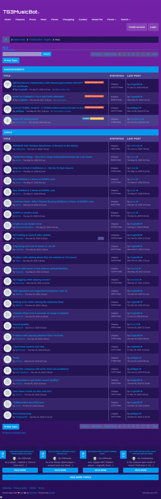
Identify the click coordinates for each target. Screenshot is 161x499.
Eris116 (19, 316)
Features (20, 19)
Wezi (18, 260)
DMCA (32, 488)
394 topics (96, 54)
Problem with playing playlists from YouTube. (38, 335)
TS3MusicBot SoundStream (28, 402)
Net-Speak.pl (22, 372)
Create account (137, 27)
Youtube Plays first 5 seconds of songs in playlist (41, 313)
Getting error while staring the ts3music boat (38, 302)
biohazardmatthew (25, 227)
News (44, 19)
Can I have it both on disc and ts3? (32, 391)
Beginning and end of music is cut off (34, 246)
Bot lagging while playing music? (31, 279)
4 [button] (133, 54)
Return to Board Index (14, 433)
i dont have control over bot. (29, 346)
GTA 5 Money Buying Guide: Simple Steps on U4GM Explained (142, 452)
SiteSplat (33, 493)
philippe (20, 111)
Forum (54, 19)
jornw (18, 160)
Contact (83, 19)
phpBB (52, 493)
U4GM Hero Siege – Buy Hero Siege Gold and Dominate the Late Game (52, 156)
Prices (32, 19)
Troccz (19, 383)
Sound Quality (21, 324)
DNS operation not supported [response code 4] (40, 290)
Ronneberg (21, 122)
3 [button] (128, 54)
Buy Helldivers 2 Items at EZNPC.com (34, 179)
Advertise (6, 488)
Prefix (16, 357)
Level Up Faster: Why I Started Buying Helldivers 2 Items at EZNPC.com (53, 201)
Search (126, 19)
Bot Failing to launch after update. (32, 235)
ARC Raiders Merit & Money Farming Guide (102, 452)
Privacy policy (20, 488)
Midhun (19, 294)
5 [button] (137, 54)
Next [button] (155, 54)
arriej (18, 406)
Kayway (19, 238)
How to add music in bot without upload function (40, 268)
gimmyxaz (21, 350)
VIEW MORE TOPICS (80, 477)
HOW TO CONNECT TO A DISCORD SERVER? (38, 96)
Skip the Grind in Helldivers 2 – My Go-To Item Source (43, 168)
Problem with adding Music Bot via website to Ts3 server (45, 257)
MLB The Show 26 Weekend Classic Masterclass (61, 452)
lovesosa (20, 283)
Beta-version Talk (62, 90)
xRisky (19, 361)
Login (153, 27)
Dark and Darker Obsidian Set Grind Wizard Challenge (21, 452)
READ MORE (20, 470)
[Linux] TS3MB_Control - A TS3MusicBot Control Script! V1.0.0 (48, 107)
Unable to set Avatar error (27, 223)
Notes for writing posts (26, 119)
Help (5, 48)
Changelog (68, 19)
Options (85, 426)
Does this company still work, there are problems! (41, 369)
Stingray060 (22, 417)
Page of (110, 54)
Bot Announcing (22, 413)
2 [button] (124, 54)
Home (8, 19)
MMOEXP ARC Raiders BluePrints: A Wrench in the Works (45, 145)
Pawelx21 (20, 339)
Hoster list (97, 19)
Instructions (61, 100)
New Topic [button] (10, 60)
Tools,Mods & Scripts (62, 111)
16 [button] (148, 54)
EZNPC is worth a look (25, 212)
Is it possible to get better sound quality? (36, 380)
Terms (41, 488)
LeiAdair (20, 249)
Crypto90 (23, 89)
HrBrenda (20, 149)
